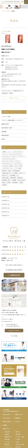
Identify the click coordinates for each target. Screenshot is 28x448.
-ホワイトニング (8, 447)
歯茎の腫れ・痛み (6, 180)
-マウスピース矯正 (20, 437)
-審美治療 (6, 444)
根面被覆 (3, 131)
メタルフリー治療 (18, 166)
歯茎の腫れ (20, 177)
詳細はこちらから (14, 98)
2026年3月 (4, 212)
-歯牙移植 (17, 447)
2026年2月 (4, 215)
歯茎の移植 (5, 93)
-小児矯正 (17, 439)
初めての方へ (6, 414)
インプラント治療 (5, 31)
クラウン (14, 156)
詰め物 (9, 182)
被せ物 (3, 139)
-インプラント (7, 442)
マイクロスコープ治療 (7, 166)
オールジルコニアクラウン (16, 154)
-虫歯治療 (6, 432)
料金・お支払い (6, 421)
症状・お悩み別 (21, 180)
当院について (18, 414)
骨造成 (11, 93)
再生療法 (4, 170)
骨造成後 (4, 185)
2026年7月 (4, 196)
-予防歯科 (6, 434)
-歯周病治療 (7, 437)
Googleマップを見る (14, 330)
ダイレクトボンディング (7, 163)
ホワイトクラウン (18, 163)
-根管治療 (6, 439)
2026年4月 (4, 208)
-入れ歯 (17, 442)
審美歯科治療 (5, 124)
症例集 (4, 425)
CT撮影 (4, 151)
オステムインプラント (7, 90)
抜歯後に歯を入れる (18, 90)
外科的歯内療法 (16, 170)
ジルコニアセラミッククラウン (9, 159)
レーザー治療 (18, 168)
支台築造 (15, 173)
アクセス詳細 (14, 336)
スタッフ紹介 (6, 418)
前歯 (9, 170)
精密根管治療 (5, 135)
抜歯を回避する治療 (6, 128)
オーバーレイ (5, 154)
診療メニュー (6, 428)
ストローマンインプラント (8, 161)
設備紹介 (17, 418)
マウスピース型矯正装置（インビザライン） (12, 120)
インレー (10, 151)
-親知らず (17, 432)
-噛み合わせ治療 (19, 444)
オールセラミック (6, 156)
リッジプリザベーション (7, 168)
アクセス (17, 421)
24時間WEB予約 (14, 275)
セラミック (17, 161)
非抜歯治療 (15, 182)
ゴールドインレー (21, 156)
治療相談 (14, 180)
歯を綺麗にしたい (14, 175)
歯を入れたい (5, 175)
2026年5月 (4, 204)
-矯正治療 (17, 434)
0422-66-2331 (15, 269)
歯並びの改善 (5, 177)
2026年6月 (4, 200)
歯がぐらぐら (22, 173)
